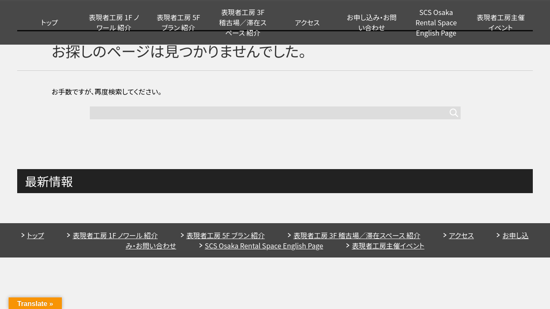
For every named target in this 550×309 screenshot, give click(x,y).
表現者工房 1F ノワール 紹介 (114, 22)
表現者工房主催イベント (501, 22)
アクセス (307, 22)
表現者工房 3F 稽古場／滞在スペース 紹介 (242, 22)
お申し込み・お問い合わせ (372, 22)
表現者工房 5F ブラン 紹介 (178, 22)
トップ (49, 22)
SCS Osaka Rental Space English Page (436, 22)
